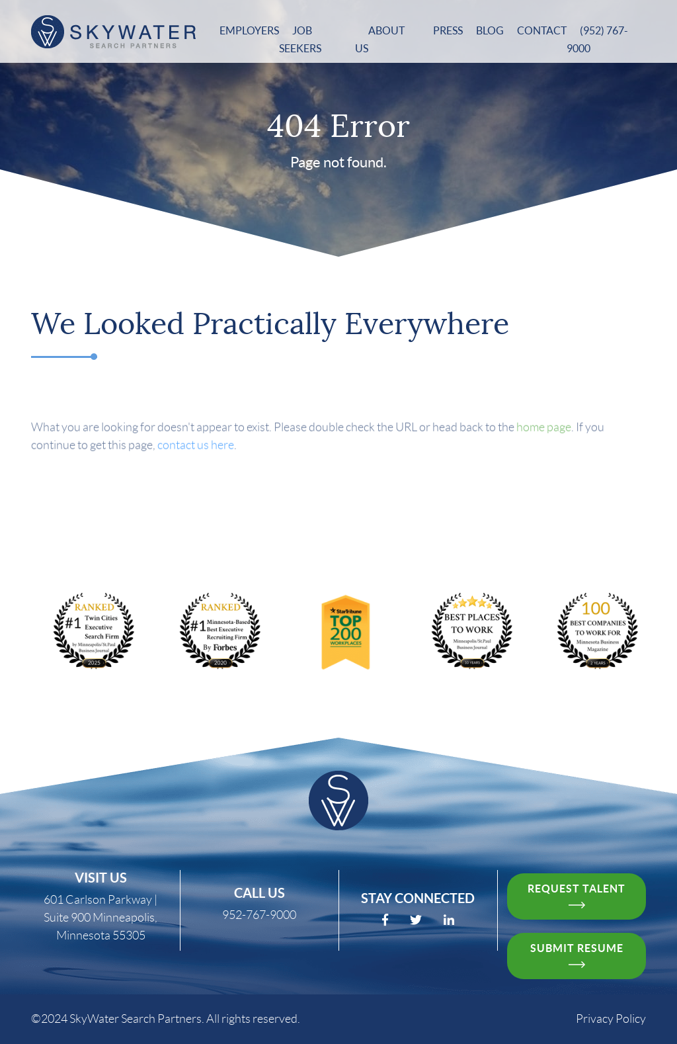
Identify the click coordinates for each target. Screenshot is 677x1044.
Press (448, 30)
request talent (576, 895)
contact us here (195, 463)
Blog (490, 30)
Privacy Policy (611, 1018)
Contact (542, 30)
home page (543, 446)
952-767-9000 (259, 915)
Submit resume (576, 955)
